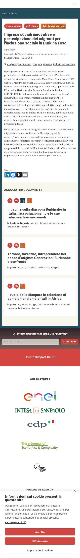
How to (40, 357)
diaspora (37, 64)
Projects (12, 64)
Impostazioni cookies (40, 550)
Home (4, 14)
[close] (74, 490)
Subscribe (69, 341)
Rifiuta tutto (40, 541)
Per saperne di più (15, 522)
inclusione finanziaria (64, 64)
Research (13, 14)
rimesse (47, 64)
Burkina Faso (24, 64)
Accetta (40, 532)
